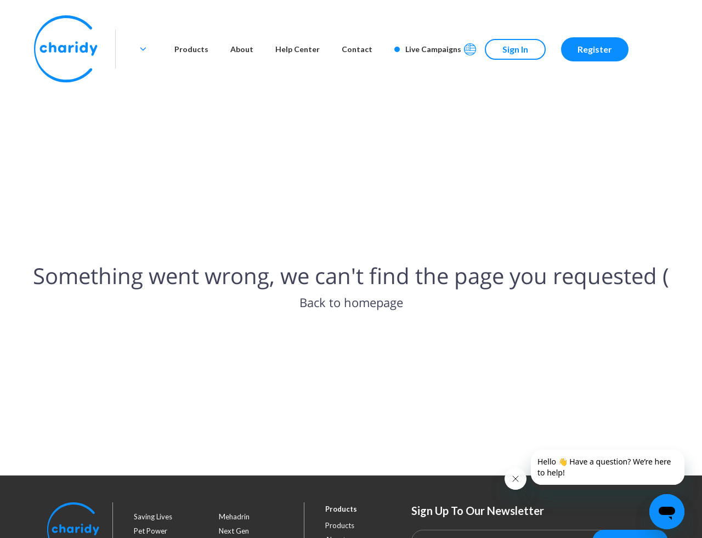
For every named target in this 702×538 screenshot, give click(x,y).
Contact (357, 49)
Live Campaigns (427, 49)
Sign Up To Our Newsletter (477, 510)
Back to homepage (351, 302)
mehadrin (234, 516)
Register (595, 49)
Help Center (297, 49)
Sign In (515, 49)
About (241, 49)
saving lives (153, 516)
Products (191, 49)
